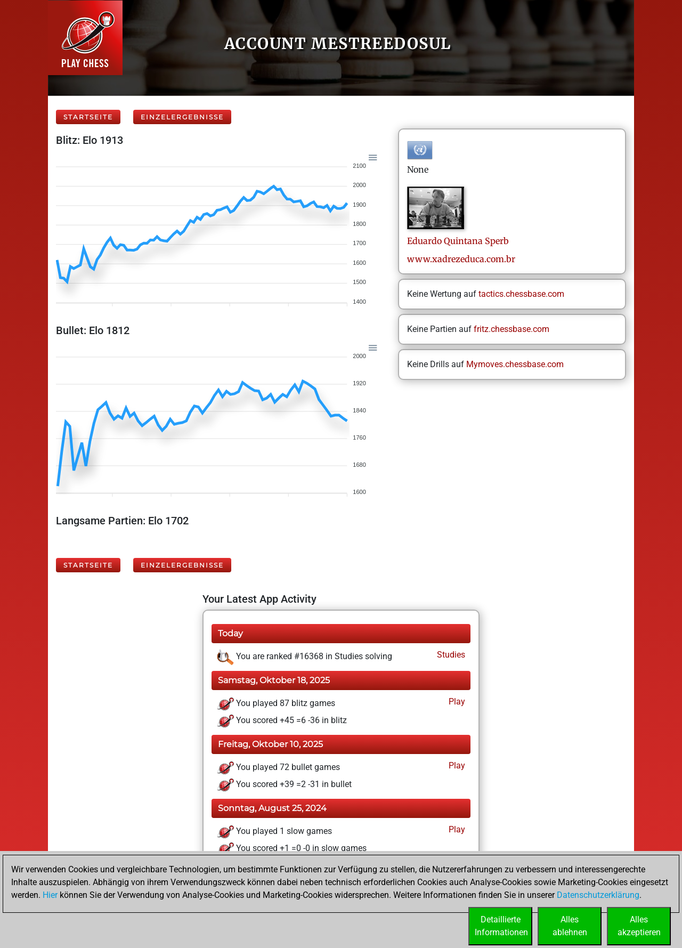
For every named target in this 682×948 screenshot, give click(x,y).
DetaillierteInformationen (501, 925)
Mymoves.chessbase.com (515, 364)
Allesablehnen (570, 925)
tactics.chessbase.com (521, 294)
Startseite (88, 117)
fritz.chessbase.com (511, 329)
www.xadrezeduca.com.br (461, 259)
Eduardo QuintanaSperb (458, 241)
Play (455, 701)
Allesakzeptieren (639, 925)
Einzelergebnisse (182, 117)
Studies (450, 655)
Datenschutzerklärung (598, 895)
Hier (50, 895)
